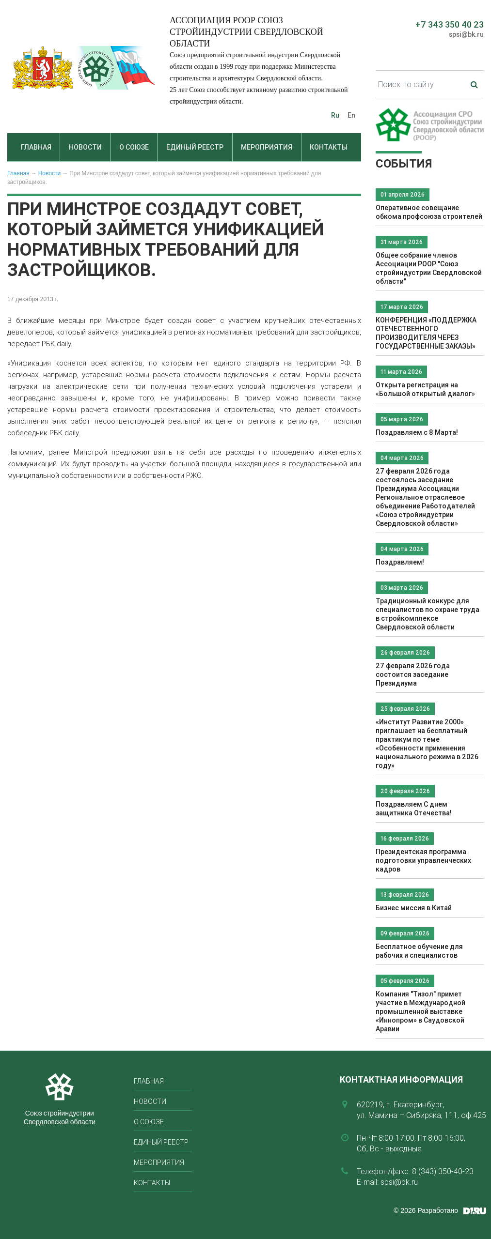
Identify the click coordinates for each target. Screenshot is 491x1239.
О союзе (134, 147)
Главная (36, 147)
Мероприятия (266, 147)
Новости (85, 147)
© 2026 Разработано (426, 1210)
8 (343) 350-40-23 (443, 1171)
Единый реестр (194, 147)
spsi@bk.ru (466, 34)
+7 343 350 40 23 (449, 24)
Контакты (329, 147)
